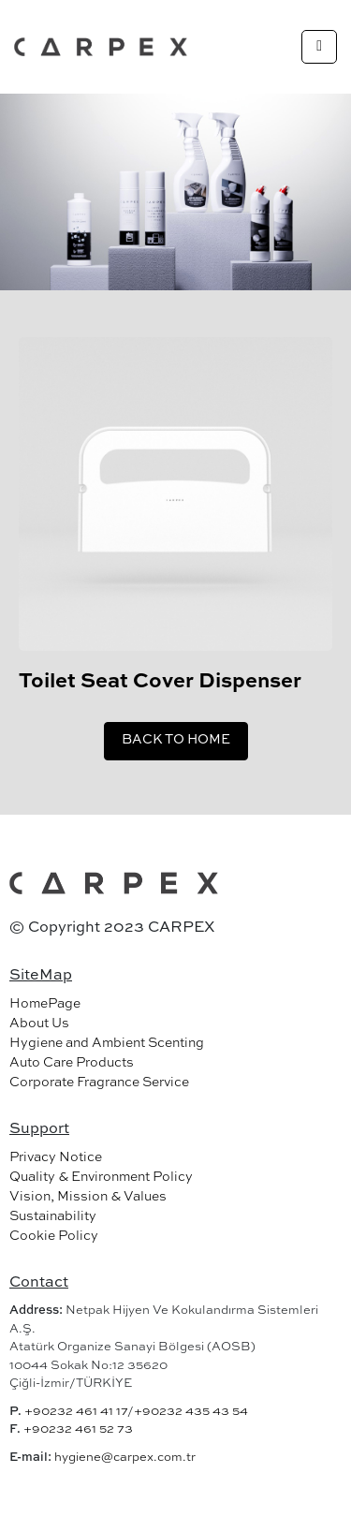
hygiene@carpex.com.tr (125, 1457)
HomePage (44, 1003)
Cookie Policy (53, 1236)
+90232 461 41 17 (75, 1412)
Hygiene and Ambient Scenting (106, 1043)
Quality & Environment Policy (101, 1177)
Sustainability (52, 1216)
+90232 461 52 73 (78, 1429)
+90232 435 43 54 (191, 1412)
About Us (39, 1023)
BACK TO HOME (176, 739)
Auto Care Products (71, 1062)
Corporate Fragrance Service (99, 1082)
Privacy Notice (55, 1157)
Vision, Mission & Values (88, 1196)
